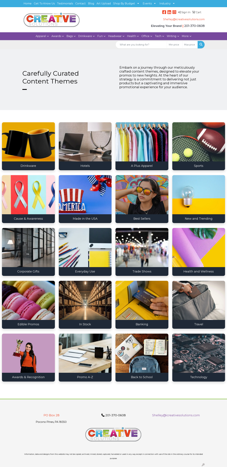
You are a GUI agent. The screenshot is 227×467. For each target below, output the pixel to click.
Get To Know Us (44, 3)
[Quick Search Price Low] (174, 44)
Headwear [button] (115, 36)
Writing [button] (171, 36)
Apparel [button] (41, 36)
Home (28, 3)
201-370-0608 (113, 415)
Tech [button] (158, 36)
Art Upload (104, 3)
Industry (165, 3)
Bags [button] (69, 36)
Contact (80, 3)
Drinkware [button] (85, 36)
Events (147, 3)
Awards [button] (56, 36)
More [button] (185, 36)
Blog (91, 3)
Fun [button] (100, 36)
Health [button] (131, 36)
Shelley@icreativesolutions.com (184, 19)
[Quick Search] (141, 44)
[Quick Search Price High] (190, 44)
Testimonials (65, 3)
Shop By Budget (124, 3)
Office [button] (145, 36)
